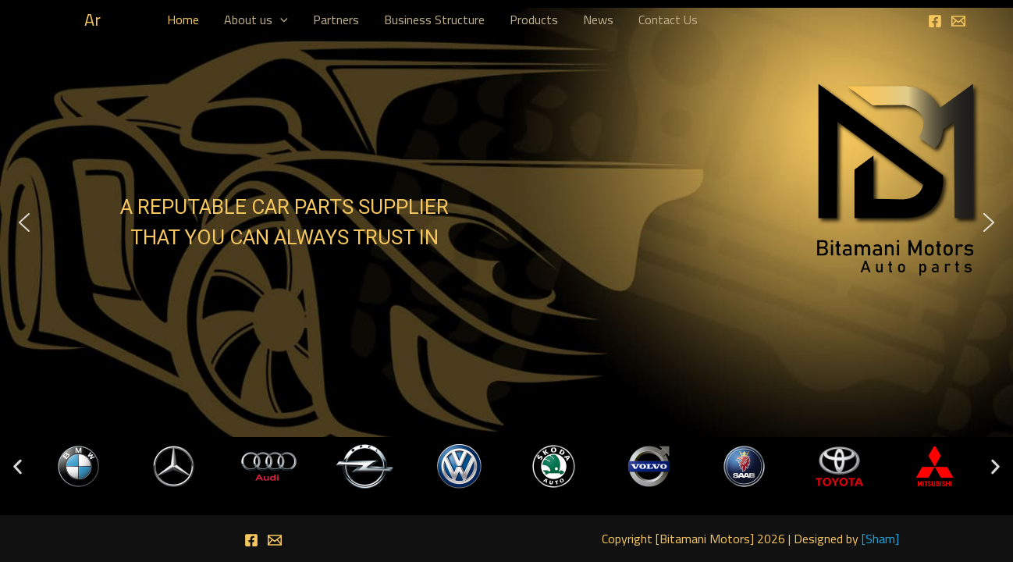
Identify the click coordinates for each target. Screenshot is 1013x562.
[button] (24, 222)
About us (256, 19)
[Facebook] (935, 21)
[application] (280, 19)
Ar (92, 19)
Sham (880, 538)
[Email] (958, 21)
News (598, 19)
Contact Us (668, 19)
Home (183, 19)
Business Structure (434, 19)
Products (534, 19)
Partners (336, 19)
